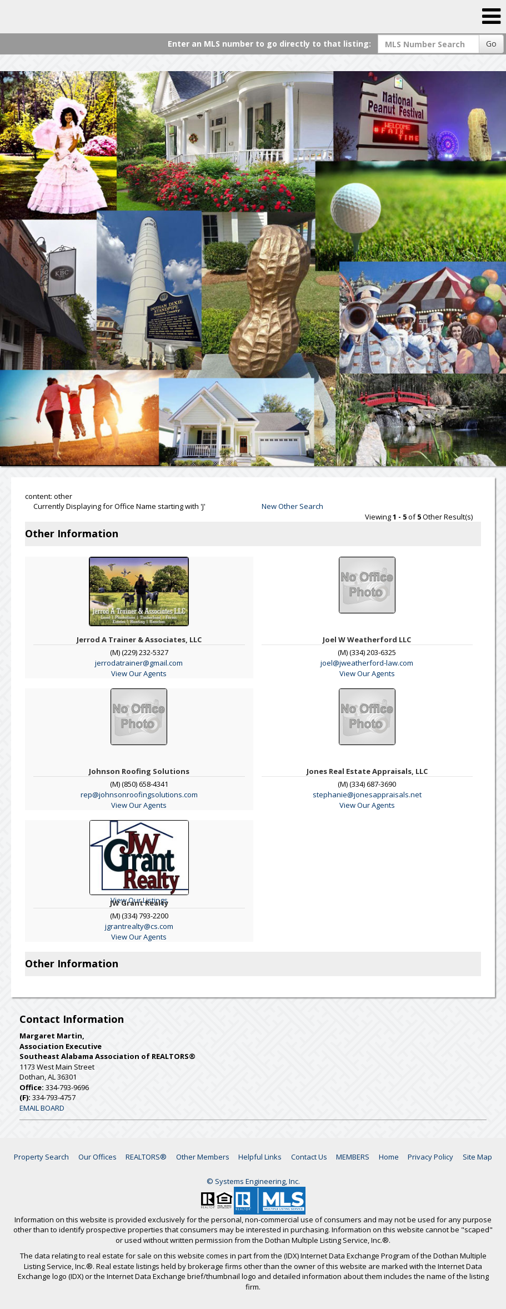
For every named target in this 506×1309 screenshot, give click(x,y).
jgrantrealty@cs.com (139, 926)
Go (491, 43)
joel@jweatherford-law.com (366, 663)
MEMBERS (352, 1157)
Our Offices (97, 1157)
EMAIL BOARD (41, 1108)
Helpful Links (260, 1157)
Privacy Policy (430, 1157)
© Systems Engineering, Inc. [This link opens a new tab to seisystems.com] (253, 1181)
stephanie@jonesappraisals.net (367, 795)
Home (389, 1157)
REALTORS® (146, 1157)
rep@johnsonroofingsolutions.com (139, 795)
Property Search (41, 1157)
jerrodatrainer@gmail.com (139, 663)
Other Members (202, 1157)
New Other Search (292, 506)
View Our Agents (139, 673)
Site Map (477, 1157)
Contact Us (309, 1157)
